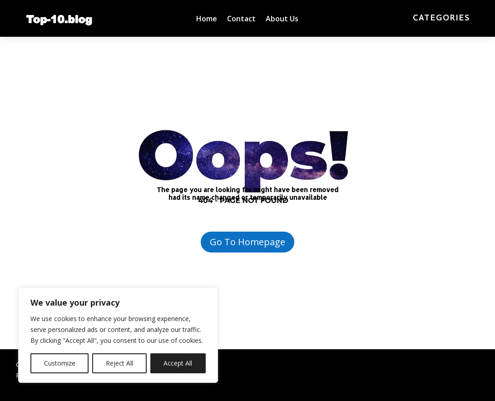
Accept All (177, 363)
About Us (282, 19)
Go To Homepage (247, 242)
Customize (59, 363)
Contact (241, 19)
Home (206, 19)
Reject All (119, 363)
